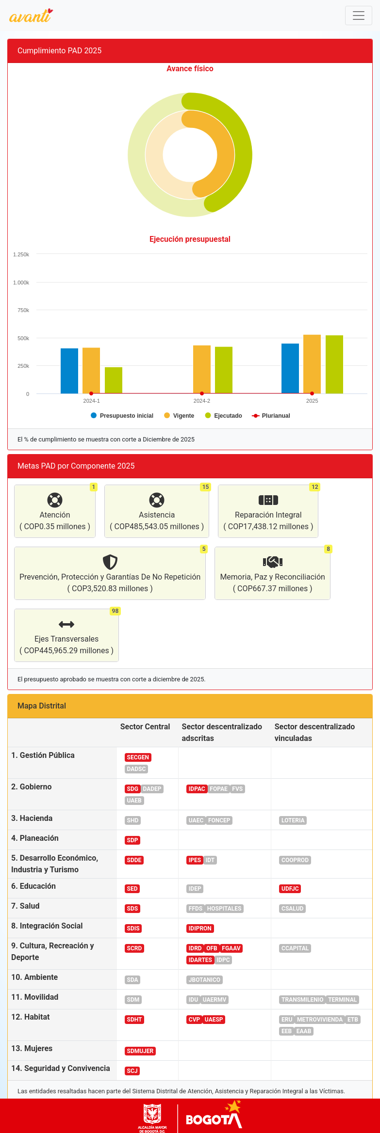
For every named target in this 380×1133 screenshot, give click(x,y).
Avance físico (190, 68)
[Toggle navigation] (358, 15)
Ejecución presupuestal (190, 239)
